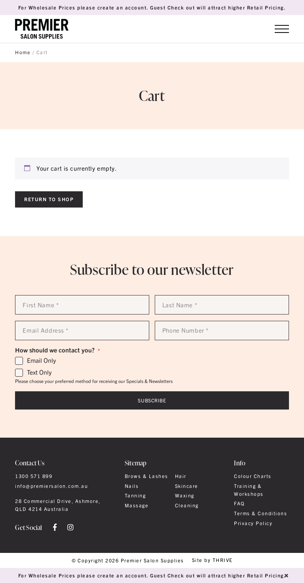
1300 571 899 (33, 476)
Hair (180, 476)
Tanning (135, 495)
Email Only (41, 360)
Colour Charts (252, 476)
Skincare (186, 486)
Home (22, 52)
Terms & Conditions (260, 513)
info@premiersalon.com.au (51, 486)
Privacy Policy (253, 523)
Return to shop (49, 199)
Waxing (184, 495)
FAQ (239, 503)
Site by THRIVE (212, 560)
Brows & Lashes (146, 476)
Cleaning (187, 505)
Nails (132, 486)
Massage (136, 505)
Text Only (39, 372)
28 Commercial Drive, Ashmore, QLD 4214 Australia (57, 505)
